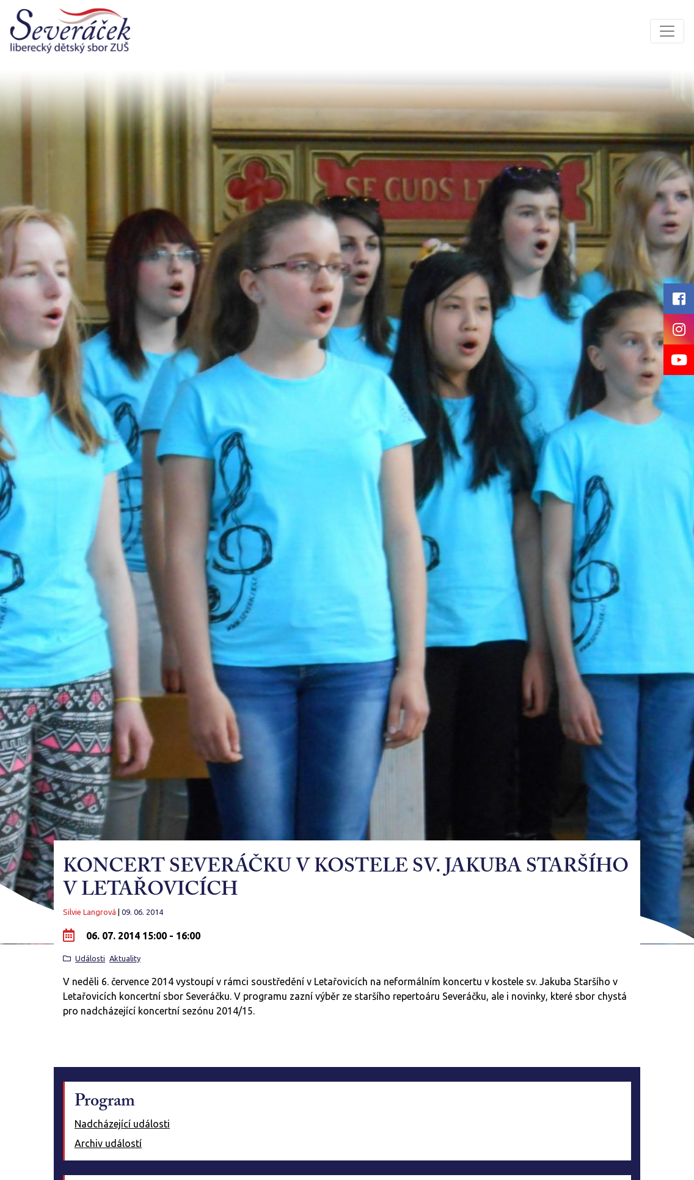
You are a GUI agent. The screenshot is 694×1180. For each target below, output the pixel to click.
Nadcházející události (122, 1123)
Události (90, 958)
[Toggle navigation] (667, 31)
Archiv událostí (108, 1143)
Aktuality (125, 958)
